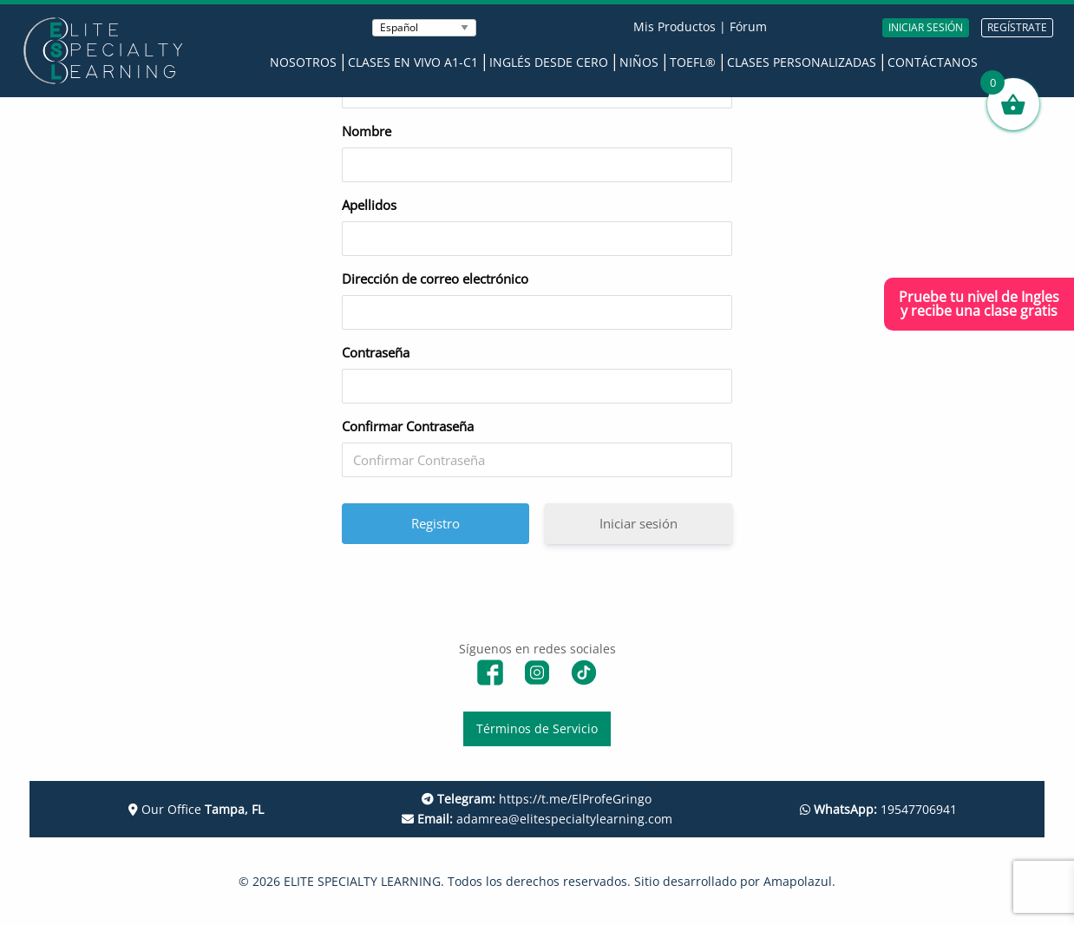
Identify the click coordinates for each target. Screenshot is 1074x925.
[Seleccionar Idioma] (424, 27)
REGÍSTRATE (1017, 27)
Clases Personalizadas (801, 62)
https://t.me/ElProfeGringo (537, 799)
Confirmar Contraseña (408, 426)
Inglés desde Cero (548, 62)
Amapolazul (797, 881)
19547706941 (878, 809)
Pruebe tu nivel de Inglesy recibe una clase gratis (979, 303)
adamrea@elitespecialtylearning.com (537, 818)
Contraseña (375, 352)
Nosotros (303, 62)
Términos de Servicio (537, 728)
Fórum (748, 26)
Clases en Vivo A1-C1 (413, 62)
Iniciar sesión (638, 523)
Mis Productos (674, 26)
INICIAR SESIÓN (925, 27)
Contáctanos (932, 62)
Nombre (366, 131)
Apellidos (369, 204)
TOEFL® (693, 62)
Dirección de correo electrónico (435, 278)
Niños (638, 62)
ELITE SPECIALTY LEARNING (362, 881)
